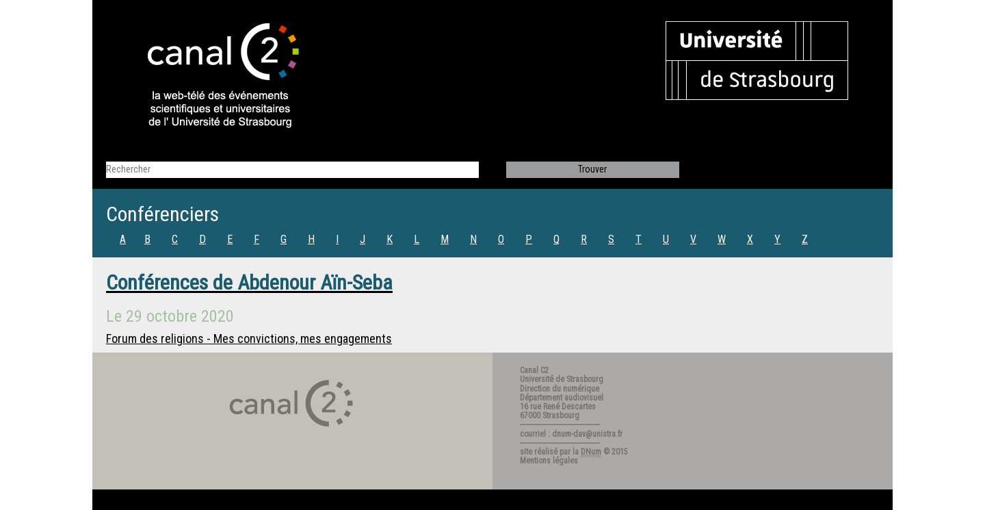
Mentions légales (549, 461)
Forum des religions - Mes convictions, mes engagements (249, 338)
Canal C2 (534, 370)
